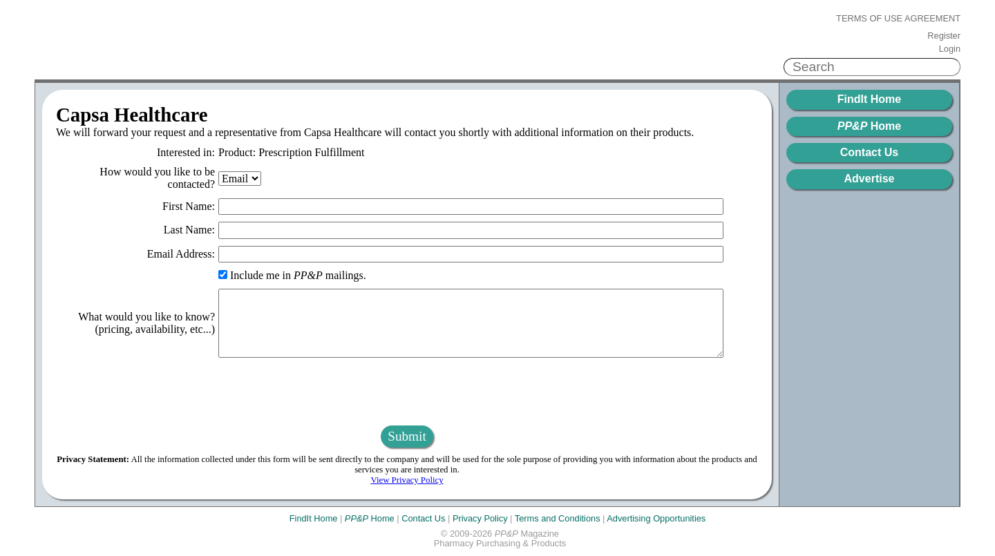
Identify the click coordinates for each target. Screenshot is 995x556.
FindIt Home (869, 99)
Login (949, 49)
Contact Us (869, 152)
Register (943, 36)
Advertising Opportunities (656, 518)
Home (869, 126)
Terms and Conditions (557, 518)
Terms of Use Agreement (898, 18)
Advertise (869, 178)
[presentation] (407, 392)
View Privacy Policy (406, 480)
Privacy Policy (480, 518)
